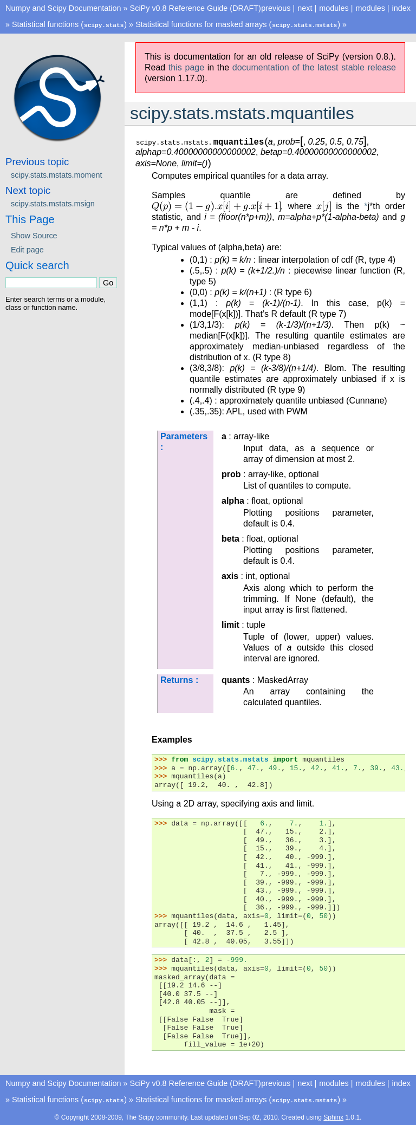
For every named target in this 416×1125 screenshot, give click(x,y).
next (304, 8)
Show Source (34, 235)
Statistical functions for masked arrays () (237, 24)
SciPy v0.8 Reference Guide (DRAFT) (195, 8)
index (401, 8)
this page (186, 66)
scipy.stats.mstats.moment (56, 174)
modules (370, 8)
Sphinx (333, 1116)
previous (275, 8)
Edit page (27, 249)
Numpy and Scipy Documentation (63, 8)
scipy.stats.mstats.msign (53, 203)
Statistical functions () (69, 24)
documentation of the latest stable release (314, 66)
